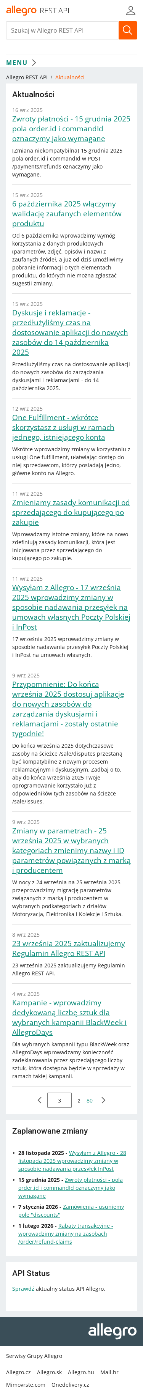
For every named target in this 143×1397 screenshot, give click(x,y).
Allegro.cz (18, 1372)
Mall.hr (109, 1372)
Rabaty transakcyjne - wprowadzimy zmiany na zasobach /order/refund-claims (65, 1233)
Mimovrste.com (25, 1384)
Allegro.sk (49, 1372)
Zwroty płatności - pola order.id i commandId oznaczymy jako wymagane (70, 1187)
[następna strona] (103, 1100)
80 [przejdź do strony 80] (90, 1100)
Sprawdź (23, 1288)
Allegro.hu (81, 1372)
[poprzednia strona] (39, 1100)
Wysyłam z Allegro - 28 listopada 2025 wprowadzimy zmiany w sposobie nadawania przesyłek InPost (72, 1160)
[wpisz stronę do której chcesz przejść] (59, 1100)
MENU (23, 63)
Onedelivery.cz (70, 1384)
